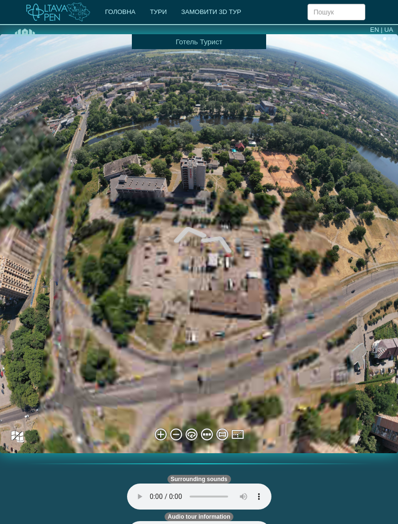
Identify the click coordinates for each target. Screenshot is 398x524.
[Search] (336, 12)
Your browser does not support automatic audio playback (199, 497)
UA (388, 29)
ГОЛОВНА (120, 11)
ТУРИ (158, 11)
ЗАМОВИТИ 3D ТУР (211, 11)
